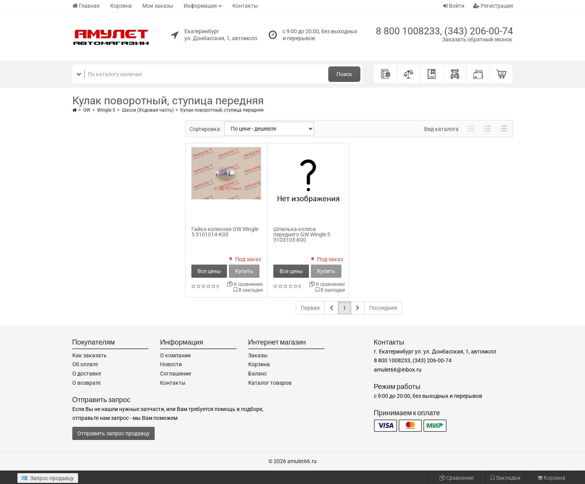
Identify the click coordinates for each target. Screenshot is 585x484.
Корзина (121, 6)
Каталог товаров (270, 383)
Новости (171, 364)
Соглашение (175, 373)
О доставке (86, 373)
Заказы (258, 355)
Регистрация (493, 6)
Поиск (344, 74)
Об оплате (85, 364)
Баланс (257, 373)
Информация (200, 6)
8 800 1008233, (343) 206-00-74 (444, 31)
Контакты (245, 6)
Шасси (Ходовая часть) (148, 110)
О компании (175, 355)
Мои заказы (157, 6)
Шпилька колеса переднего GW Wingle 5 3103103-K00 (301, 234)
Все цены (209, 271)
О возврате (86, 383)
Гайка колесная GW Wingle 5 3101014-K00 (224, 232)
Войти (453, 6)
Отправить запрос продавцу (113, 433)
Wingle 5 (106, 110)
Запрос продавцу (48, 478)
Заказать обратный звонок (477, 39)
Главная (86, 6)
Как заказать (89, 355)
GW (86, 110)
